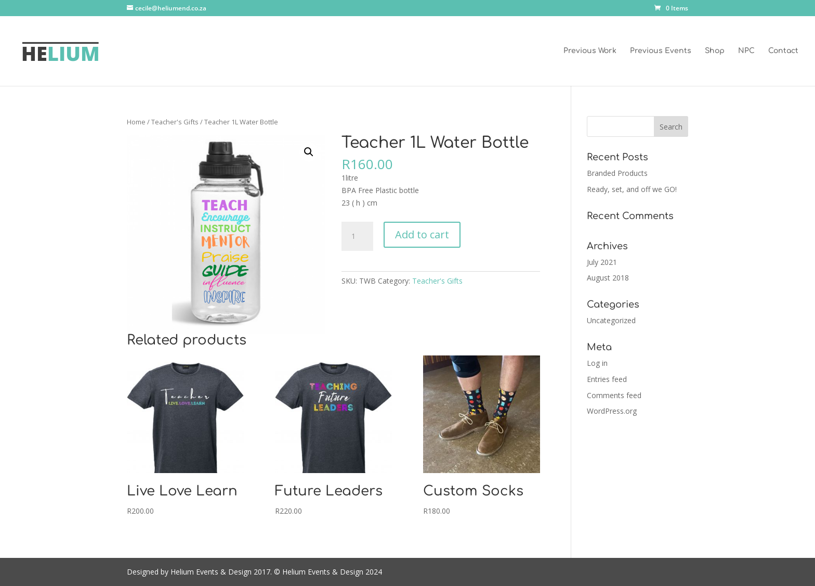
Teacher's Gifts (175, 121)
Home (136, 121)
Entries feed (607, 379)
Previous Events (660, 51)
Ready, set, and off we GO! (632, 189)
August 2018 (608, 278)
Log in (597, 363)
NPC (746, 51)
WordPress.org (612, 411)
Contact (783, 51)
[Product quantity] (357, 236)
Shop (715, 51)
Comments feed (614, 395)
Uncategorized (611, 320)
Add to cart (422, 234)
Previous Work (589, 51)
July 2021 (602, 262)
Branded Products (617, 173)
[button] (308, 152)
